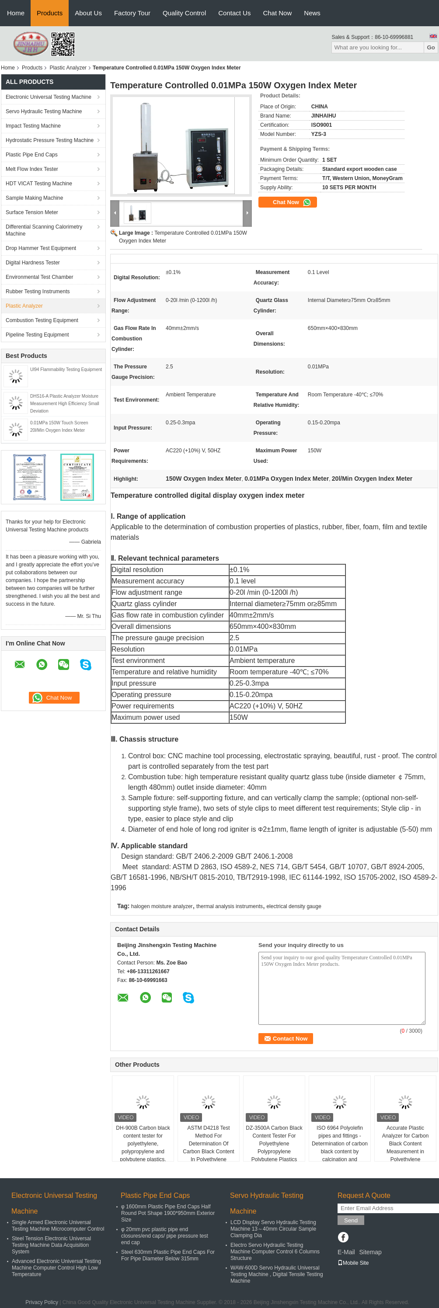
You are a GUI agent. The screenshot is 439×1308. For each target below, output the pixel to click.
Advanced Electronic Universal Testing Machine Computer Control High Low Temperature (56, 1267)
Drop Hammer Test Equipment (41, 248)
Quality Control (184, 13)
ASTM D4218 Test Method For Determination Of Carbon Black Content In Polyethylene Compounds (208, 1147)
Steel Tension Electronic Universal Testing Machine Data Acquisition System (51, 1245)
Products (50, 13)
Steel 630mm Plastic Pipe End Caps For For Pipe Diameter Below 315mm (168, 1255)
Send (351, 1220)
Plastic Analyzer (68, 68)
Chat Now (277, 13)
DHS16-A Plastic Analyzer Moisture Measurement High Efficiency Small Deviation (64, 403)
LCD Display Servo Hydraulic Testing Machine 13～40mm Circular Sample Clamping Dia (273, 1229)
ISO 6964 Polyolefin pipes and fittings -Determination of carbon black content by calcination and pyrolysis (340, 1147)
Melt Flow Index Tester (32, 169)
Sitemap (370, 1252)
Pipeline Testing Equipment (37, 335)
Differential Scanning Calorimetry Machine (44, 230)
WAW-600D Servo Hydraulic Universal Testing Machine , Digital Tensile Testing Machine (276, 1274)
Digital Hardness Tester (33, 263)
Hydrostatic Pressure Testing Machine (50, 140)
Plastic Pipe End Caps (32, 155)
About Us (88, 13)
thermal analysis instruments (229, 906)
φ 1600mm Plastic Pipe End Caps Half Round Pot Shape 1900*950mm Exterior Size (168, 1213)
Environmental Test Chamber (39, 277)
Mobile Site (353, 1263)
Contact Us (234, 13)
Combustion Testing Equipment (42, 320)
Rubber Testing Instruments (38, 291)
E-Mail (346, 1252)
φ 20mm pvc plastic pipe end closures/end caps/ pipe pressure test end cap (164, 1236)
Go (431, 47)
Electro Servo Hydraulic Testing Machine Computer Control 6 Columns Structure (275, 1251)
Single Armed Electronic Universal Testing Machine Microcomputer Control (58, 1225)
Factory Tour (132, 13)
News (312, 13)
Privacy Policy (41, 1302)
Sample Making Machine (34, 198)
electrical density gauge (293, 906)
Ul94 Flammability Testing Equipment (66, 369)
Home (15, 13)
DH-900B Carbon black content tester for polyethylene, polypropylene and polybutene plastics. (143, 1143)
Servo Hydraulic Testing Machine (44, 111)
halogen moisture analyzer (162, 906)
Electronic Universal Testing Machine (48, 97)
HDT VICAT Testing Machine (39, 183)
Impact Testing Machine (33, 126)
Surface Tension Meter (32, 212)
